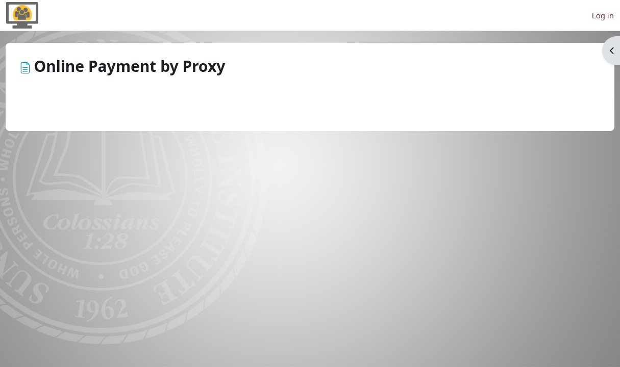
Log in (603, 15)
